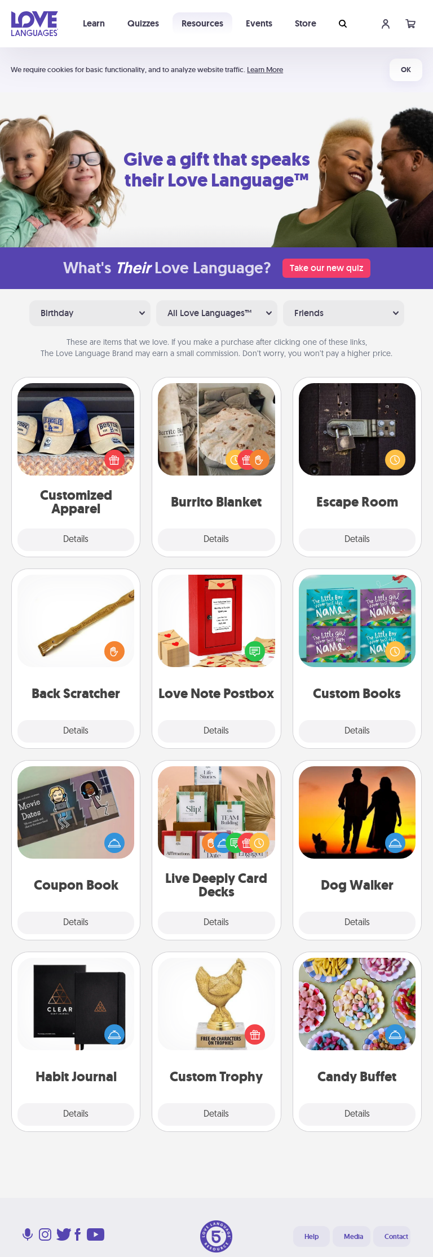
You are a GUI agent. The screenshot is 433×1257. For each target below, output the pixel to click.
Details (76, 539)
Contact (396, 1236)
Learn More (265, 69)
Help (311, 1236)
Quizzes (143, 23)
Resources (202, 23)
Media (353, 1236)
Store (305, 23)
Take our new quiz (326, 268)
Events (259, 23)
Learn (94, 23)
